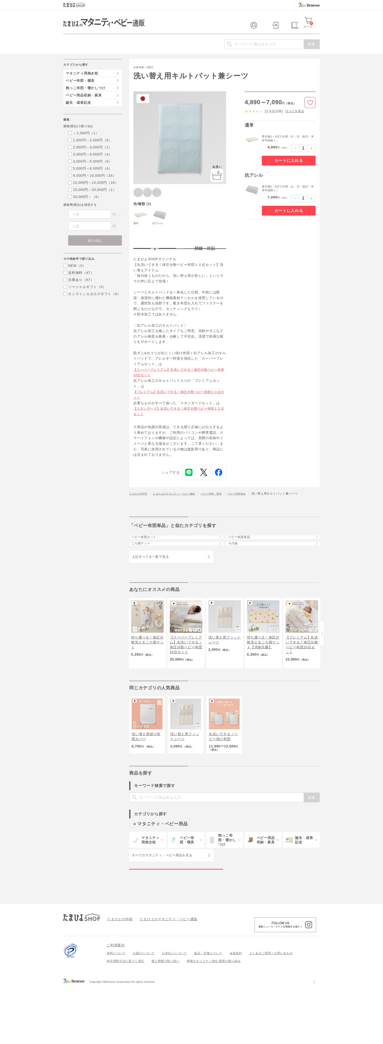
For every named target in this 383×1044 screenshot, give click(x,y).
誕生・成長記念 (78, 112)
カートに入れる (288, 170)
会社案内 (313, 1038)
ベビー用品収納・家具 (84, 105)
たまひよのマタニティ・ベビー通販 (181, 514)
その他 (236, 574)
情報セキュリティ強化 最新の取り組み (214, 1018)
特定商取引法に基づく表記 (125, 1018)
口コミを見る (295, 121)
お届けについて (144, 1010)
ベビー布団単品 (253, 514)
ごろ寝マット (145, 574)
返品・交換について (208, 1010)
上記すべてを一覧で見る (150, 590)
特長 (155, 264)
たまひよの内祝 (118, 976)
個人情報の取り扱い (165, 1018)
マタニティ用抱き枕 (82, 83)
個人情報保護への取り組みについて (273, 1038)
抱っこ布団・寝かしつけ (85, 98)
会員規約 (236, 1010)
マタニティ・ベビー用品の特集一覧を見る (176, 921)
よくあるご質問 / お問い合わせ (271, 1010)
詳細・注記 (205, 264)
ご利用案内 (116, 1002)
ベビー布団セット (148, 561)
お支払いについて (174, 1010)
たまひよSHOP (140, 514)
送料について (116, 1010)
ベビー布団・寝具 (224, 514)
